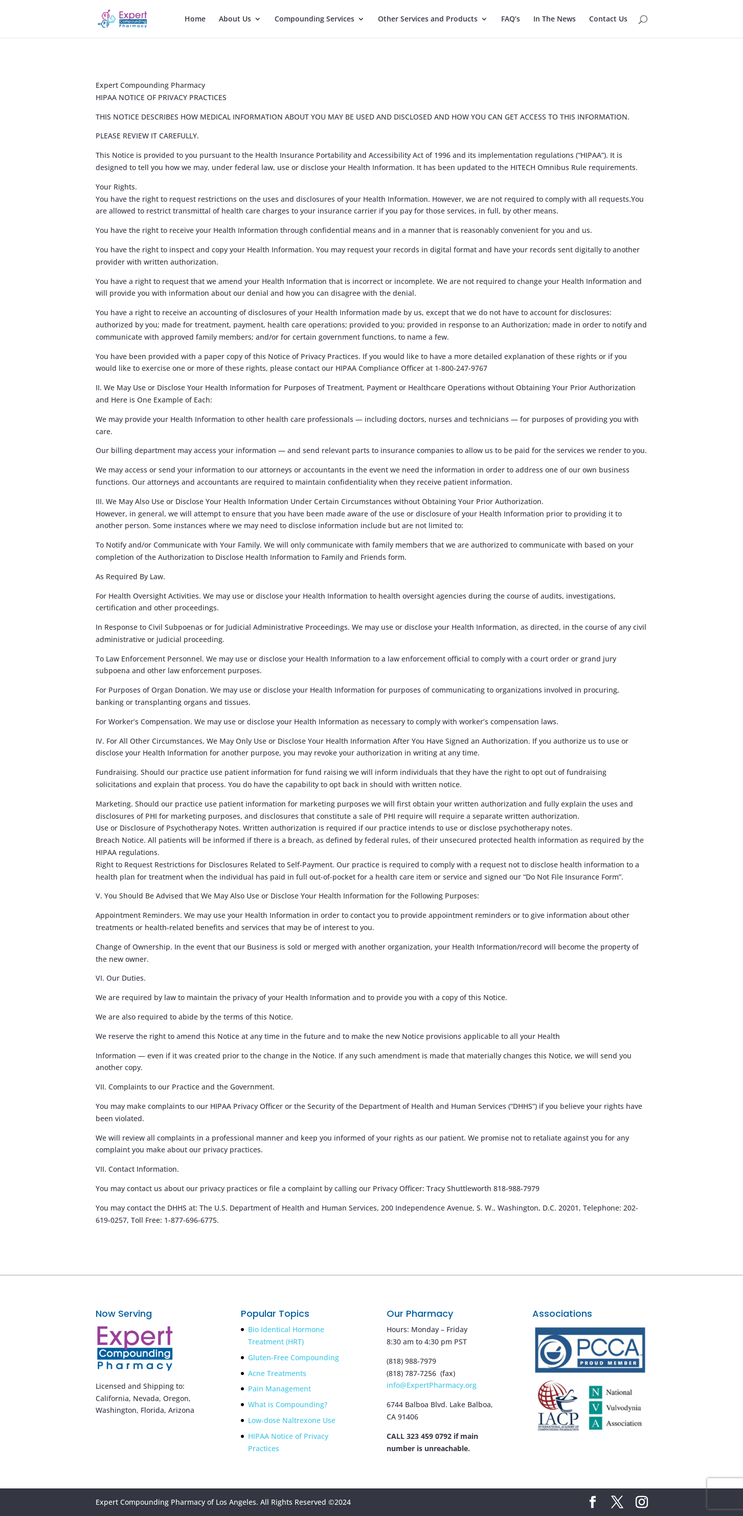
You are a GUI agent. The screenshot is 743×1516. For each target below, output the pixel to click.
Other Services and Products (428, 19)
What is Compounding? (287, 1404)
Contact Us (608, 19)
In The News (554, 19)
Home (195, 19)
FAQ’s (510, 19)
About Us (235, 19)
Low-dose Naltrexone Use (291, 1420)
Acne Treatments (277, 1373)
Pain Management (279, 1388)
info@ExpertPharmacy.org (432, 1385)
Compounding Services (314, 19)
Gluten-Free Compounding (293, 1357)
